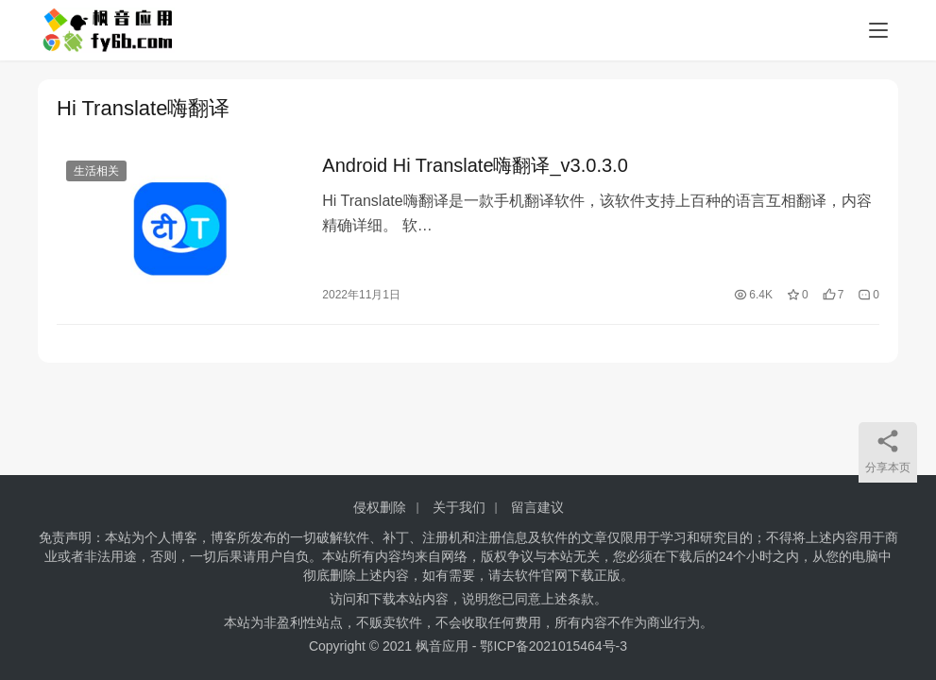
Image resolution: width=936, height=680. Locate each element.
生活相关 (96, 171)
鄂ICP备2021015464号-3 (553, 646)
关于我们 (459, 507)
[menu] (878, 30)
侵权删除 (379, 507)
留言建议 (537, 507)
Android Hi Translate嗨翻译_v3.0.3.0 (475, 166)
